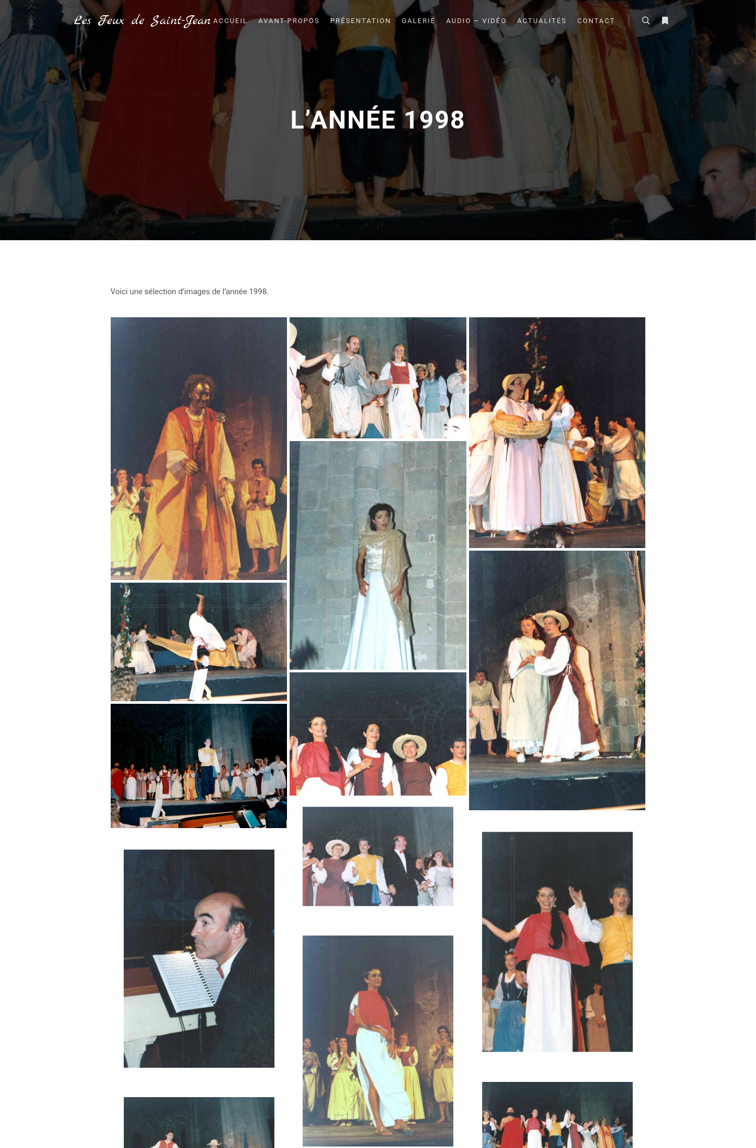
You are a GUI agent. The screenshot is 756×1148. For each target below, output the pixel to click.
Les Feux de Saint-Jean (126, 21)
